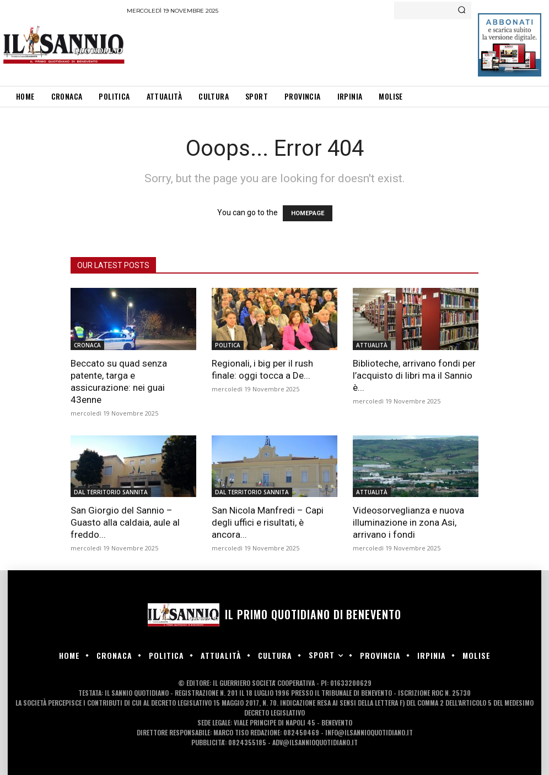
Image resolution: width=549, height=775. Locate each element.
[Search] (461, 10)
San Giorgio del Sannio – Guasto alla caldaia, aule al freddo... (125, 522)
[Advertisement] (327, 49)
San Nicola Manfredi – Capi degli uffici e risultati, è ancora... (268, 522)
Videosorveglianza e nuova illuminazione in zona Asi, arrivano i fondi (408, 522)
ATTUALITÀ (371, 345)
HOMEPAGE (307, 213)
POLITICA (227, 345)
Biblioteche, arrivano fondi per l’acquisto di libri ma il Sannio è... (414, 375)
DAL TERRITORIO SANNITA (111, 492)
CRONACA (87, 345)
